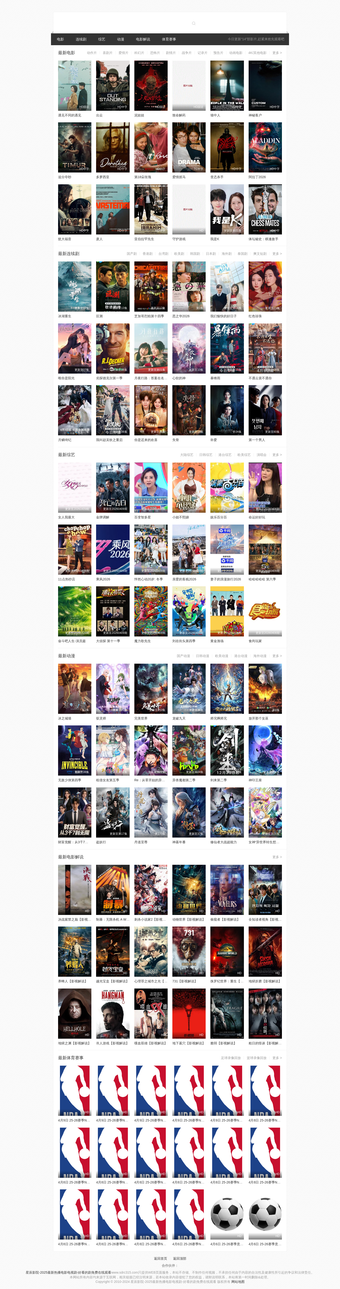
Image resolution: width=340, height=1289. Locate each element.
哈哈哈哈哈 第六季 (262, 579)
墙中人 (215, 115)
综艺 (101, 39)
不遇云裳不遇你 (260, 378)
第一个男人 (257, 440)
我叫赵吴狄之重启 (109, 440)
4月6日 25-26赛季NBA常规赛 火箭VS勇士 (203, 1244)
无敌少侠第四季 (69, 780)
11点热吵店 (66, 579)
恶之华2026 (181, 316)
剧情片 (171, 53)
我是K (214, 239)
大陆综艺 (186, 455)
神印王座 (255, 780)
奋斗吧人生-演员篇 (72, 641)
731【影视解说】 (185, 981)
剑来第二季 (218, 780)
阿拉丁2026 (257, 177)
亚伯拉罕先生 (144, 239)
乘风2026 (103, 579)
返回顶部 (179, 1258)
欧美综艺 (244, 455)
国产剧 (132, 254)
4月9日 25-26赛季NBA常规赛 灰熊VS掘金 (127, 1120)
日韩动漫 (202, 656)
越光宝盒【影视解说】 (112, 981)
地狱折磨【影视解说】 (265, 981)
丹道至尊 (141, 842)
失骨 (175, 440)
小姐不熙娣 (180, 517)
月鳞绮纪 (64, 440)
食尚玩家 (255, 641)
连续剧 (81, 39)
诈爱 (213, 440)
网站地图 (238, 1282)
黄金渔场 (217, 641)
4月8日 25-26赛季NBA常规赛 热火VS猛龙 (279, 1182)
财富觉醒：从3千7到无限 (76, 842)
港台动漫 (240, 656)
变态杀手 (217, 177)
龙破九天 (179, 718)
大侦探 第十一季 (108, 641)
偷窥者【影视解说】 (225, 919)
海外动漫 (260, 656)
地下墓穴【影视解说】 (188, 1043)
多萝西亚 (102, 177)
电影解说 (143, 39)
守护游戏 (179, 239)
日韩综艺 (205, 455)
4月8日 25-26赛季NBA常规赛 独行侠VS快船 (166, 1244)
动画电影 (235, 53)
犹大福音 (64, 239)
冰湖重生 (64, 316)
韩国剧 (195, 254)
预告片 (218, 53)
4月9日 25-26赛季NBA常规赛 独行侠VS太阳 (166, 1120)
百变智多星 (142, 517)
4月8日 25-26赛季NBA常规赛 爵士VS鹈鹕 (89, 1244)
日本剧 (211, 254)
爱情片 (123, 53)
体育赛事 (169, 39)
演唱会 (262, 455)
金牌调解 (102, 517)
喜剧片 (108, 53)
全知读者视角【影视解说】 (268, 919)
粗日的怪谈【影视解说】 (267, 1043)
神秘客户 (255, 115)
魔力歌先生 (142, 641)
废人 (99, 239)
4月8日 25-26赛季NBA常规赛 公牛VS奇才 (279, 1120)
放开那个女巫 (258, 718)
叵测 (99, 316)
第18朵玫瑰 (142, 177)
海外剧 (227, 254)
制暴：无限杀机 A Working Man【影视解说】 (129, 919)
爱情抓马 (179, 177)
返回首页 (160, 1258)
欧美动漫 (221, 656)
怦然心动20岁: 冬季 (148, 579)
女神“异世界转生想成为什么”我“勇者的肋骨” (281, 842)
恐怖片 (155, 53)
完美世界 (141, 718)
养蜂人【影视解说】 (73, 981)
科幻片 (139, 53)
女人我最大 (66, 517)
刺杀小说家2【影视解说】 (153, 919)
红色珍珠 (255, 316)
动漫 (120, 39)
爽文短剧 (260, 254)
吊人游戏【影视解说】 (112, 1043)
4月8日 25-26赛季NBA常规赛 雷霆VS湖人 (203, 1182)
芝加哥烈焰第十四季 (149, 316)
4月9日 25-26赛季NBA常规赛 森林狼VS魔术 (90, 1120)
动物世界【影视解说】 (188, 919)
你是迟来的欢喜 (145, 440)
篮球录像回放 (257, 1058)
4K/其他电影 (257, 53)
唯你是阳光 (66, 378)
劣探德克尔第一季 (109, 378)
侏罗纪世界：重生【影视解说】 (233, 981)
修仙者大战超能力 (223, 842)
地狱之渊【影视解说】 (74, 1043)
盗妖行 (101, 842)
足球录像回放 (231, 1058)
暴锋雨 (215, 378)
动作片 (92, 53)
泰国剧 (242, 254)
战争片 (187, 53)
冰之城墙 (64, 718)
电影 (60, 39)
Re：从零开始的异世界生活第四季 (159, 780)
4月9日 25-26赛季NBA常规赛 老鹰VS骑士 (203, 1120)
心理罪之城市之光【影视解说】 (157, 981)
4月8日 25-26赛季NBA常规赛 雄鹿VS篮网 (127, 1182)
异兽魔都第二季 (184, 780)
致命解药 (179, 115)
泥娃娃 (139, 115)
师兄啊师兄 (218, 718)
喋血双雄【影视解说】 (150, 1043)
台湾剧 (163, 254)
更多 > (277, 53)
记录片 (203, 53)
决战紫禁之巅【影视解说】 (78, 919)
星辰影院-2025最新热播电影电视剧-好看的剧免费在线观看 (68, 1272)
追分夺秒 (64, 177)
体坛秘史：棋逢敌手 (263, 239)
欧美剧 (179, 254)
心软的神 (179, 378)
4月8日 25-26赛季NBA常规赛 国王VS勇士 (241, 1182)
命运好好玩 (257, 517)
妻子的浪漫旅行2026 (225, 579)
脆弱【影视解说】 (223, 1043)
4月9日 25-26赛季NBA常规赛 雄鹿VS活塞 (241, 1120)
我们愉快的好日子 (223, 316)
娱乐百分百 (218, 517)
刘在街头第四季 (184, 641)
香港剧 (148, 254)
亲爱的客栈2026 (184, 579)
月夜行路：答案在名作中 (152, 378)
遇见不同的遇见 (69, 115)
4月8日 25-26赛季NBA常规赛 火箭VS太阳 (127, 1244)
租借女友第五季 (107, 780)
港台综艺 (225, 455)
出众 (99, 115)
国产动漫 (183, 656)
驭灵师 (101, 718)
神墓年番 (179, 842)
